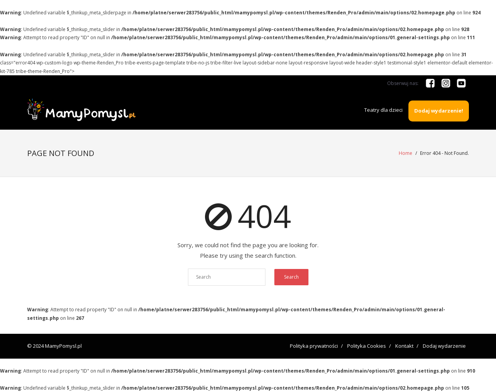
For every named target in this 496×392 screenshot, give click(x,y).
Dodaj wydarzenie (444, 345)
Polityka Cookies (366, 345)
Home (405, 153)
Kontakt (404, 345)
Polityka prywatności (314, 345)
